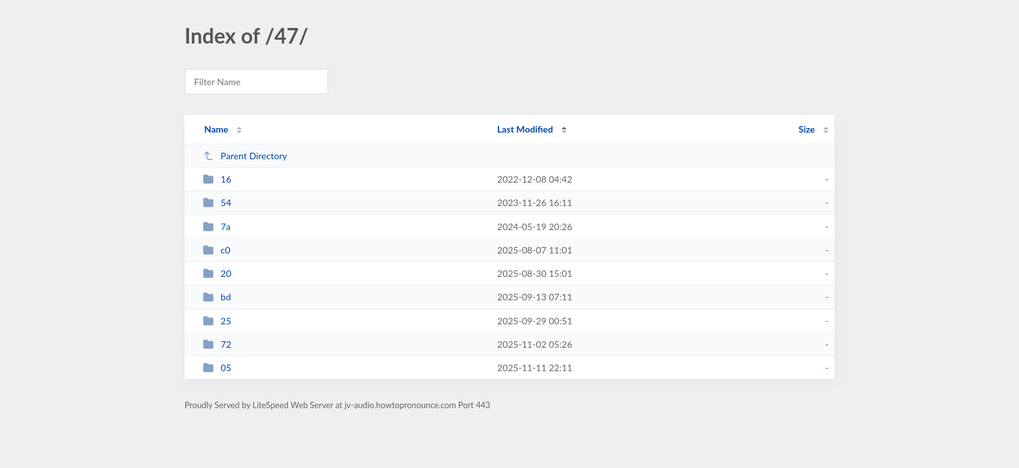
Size (807, 129)
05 (217, 367)
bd (217, 296)
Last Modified (525, 129)
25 (217, 320)
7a (217, 226)
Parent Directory (245, 155)
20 (217, 273)
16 (217, 179)
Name (216, 129)
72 (217, 344)
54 (217, 202)
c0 (216, 249)
